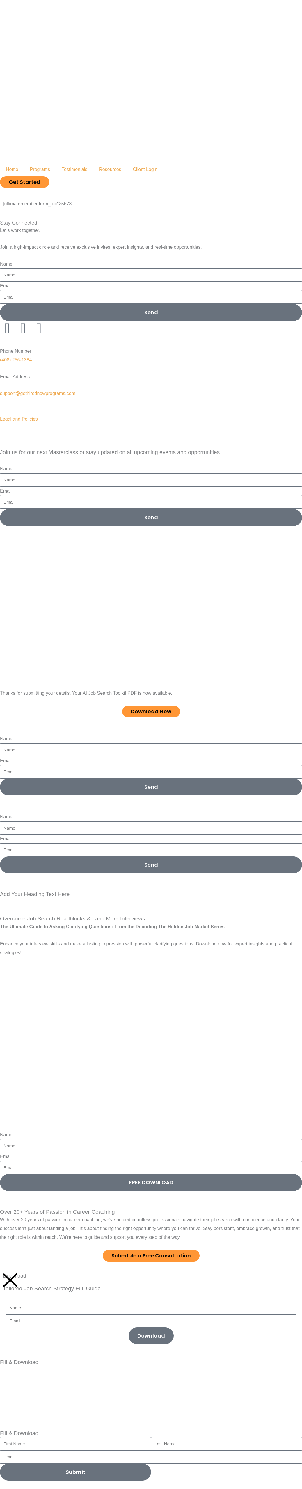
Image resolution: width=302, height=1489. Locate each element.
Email (6, 285)
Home (12, 169)
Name (6, 264)
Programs (40, 169)
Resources (110, 169)
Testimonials (74, 169)
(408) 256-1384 (16, 359)
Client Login (145, 169)
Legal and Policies (19, 419)
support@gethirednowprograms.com (37, 393)
